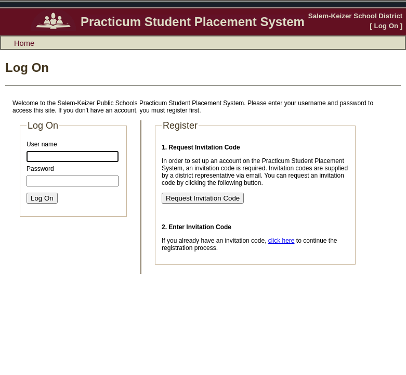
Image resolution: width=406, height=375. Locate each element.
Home (24, 43)
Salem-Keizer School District (355, 16)
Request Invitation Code (203, 198)
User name (42, 144)
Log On (386, 26)
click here (281, 240)
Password (40, 168)
